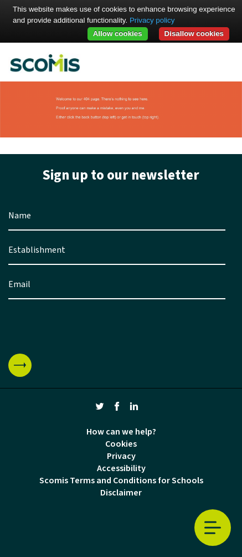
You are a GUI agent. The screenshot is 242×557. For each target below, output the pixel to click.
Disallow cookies (194, 33)
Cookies (121, 444)
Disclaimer (121, 493)
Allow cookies (117, 33)
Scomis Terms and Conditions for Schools (121, 480)
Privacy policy (152, 20)
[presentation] (92, 326)
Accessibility (121, 468)
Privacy (121, 456)
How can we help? (121, 432)
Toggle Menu (212, 528)
